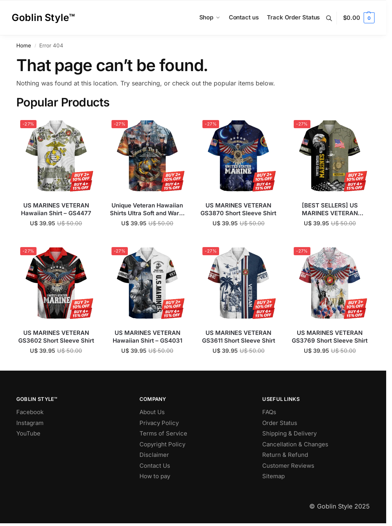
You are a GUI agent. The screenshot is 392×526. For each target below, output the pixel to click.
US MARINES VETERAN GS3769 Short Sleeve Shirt (330, 336)
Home (23, 45)
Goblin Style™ (43, 17)
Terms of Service (163, 433)
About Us (152, 412)
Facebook (30, 412)
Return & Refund (285, 454)
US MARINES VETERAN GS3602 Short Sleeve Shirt (56, 336)
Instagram (30, 423)
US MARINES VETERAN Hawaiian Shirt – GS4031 (147, 336)
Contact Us (154, 465)
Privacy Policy (159, 423)
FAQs (269, 412)
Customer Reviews (288, 465)
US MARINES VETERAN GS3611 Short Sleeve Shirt (238, 336)
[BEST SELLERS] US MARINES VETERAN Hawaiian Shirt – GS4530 (329, 209)
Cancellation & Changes (295, 444)
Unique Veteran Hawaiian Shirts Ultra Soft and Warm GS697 (147, 209)
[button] (359, 18)
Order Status (279, 423)
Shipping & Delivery (289, 433)
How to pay (154, 476)
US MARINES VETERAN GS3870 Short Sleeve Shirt (238, 209)
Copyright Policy (162, 444)
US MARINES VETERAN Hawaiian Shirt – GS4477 (56, 209)
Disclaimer (154, 454)
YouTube (28, 433)
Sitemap (273, 476)
